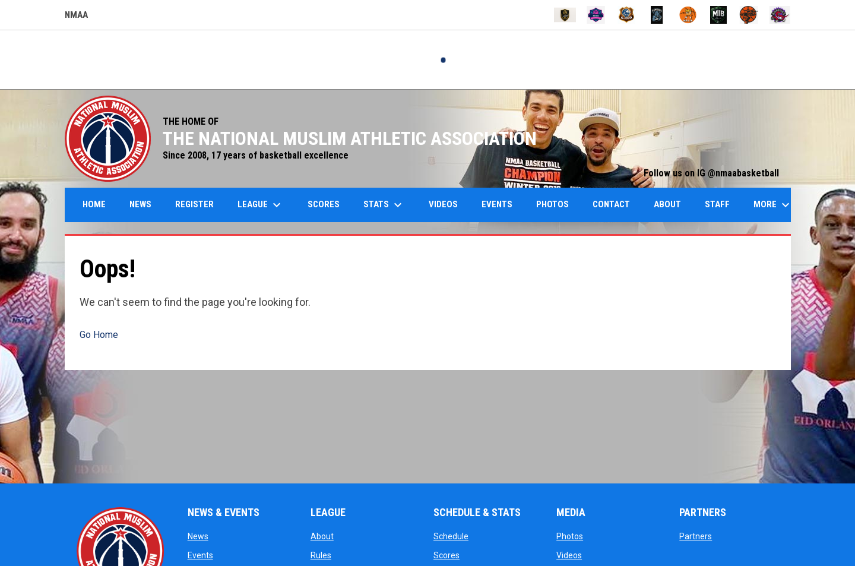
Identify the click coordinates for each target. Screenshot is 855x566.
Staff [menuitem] (717, 204)
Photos (569, 536)
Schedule (450, 536)
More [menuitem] (773, 205)
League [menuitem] (261, 205)
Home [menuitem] (94, 204)
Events (200, 555)
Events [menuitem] (497, 204)
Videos (569, 555)
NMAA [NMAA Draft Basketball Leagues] (76, 17)
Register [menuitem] (194, 204)
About (322, 536)
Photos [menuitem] (552, 204)
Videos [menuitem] (443, 204)
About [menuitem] (667, 204)
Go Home (99, 334)
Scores (446, 555)
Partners (695, 536)
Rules (321, 555)
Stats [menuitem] (384, 205)
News (198, 536)
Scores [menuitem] (324, 204)
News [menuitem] (140, 204)
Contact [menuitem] (611, 204)
